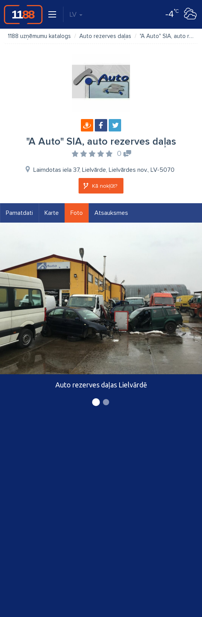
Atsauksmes (111, 213)
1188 (23, 14)
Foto (76, 213)
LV (75, 14)
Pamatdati (19, 213)
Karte (52, 213)
